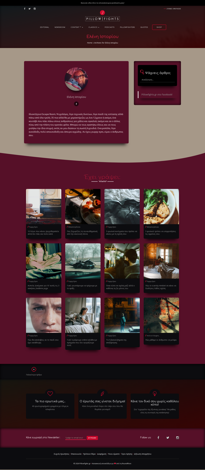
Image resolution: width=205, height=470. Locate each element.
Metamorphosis (74, 227)
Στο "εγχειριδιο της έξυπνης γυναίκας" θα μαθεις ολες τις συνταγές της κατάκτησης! (155, 408)
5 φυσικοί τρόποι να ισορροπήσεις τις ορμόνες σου (160, 232)
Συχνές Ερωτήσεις (61, 451)
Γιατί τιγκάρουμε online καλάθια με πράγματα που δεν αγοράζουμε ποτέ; (83, 341)
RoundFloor (126, 461)
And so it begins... (153, 335)
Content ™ (77, 27)
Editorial (44, 27)
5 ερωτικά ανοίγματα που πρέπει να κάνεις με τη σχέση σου (121, 232)
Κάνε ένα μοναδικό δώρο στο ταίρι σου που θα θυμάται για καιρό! (102, 405)
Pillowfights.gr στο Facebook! (156, 94)
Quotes (144, 27)
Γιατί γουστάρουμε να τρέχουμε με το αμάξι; (82, 286)
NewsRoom (60, 27)
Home (89, 42)
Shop (159, 27)
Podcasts (110, 27)
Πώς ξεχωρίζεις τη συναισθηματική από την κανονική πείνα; (81, 232)
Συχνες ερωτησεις (174, 9)
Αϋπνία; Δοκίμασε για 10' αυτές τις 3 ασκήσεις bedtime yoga (43, 286)
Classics (94, 27)
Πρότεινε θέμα (89, 451)
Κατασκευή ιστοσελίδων (101, 461)
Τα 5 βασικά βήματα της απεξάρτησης (122, 339)
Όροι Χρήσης (126, 451)
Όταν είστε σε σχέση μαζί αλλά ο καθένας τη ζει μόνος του (120, 286)
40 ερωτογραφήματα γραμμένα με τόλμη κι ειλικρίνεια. (50, 405)
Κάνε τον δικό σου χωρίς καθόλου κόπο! (155, 400)
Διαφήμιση (101, 451)
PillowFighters (127, 27)
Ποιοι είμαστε (114, 451)
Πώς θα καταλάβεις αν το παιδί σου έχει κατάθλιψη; (43, 341)
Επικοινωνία (76, 451)
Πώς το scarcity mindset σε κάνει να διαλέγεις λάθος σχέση (160, 286)
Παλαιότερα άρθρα (34, 368)
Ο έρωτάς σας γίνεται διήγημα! (102, 398)
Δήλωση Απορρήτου (142, 451)
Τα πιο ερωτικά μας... (50, 398)
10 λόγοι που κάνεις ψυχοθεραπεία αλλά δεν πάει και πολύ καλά (43, 232)
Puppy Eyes (33, 227)
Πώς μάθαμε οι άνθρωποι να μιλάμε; (160, 339)
